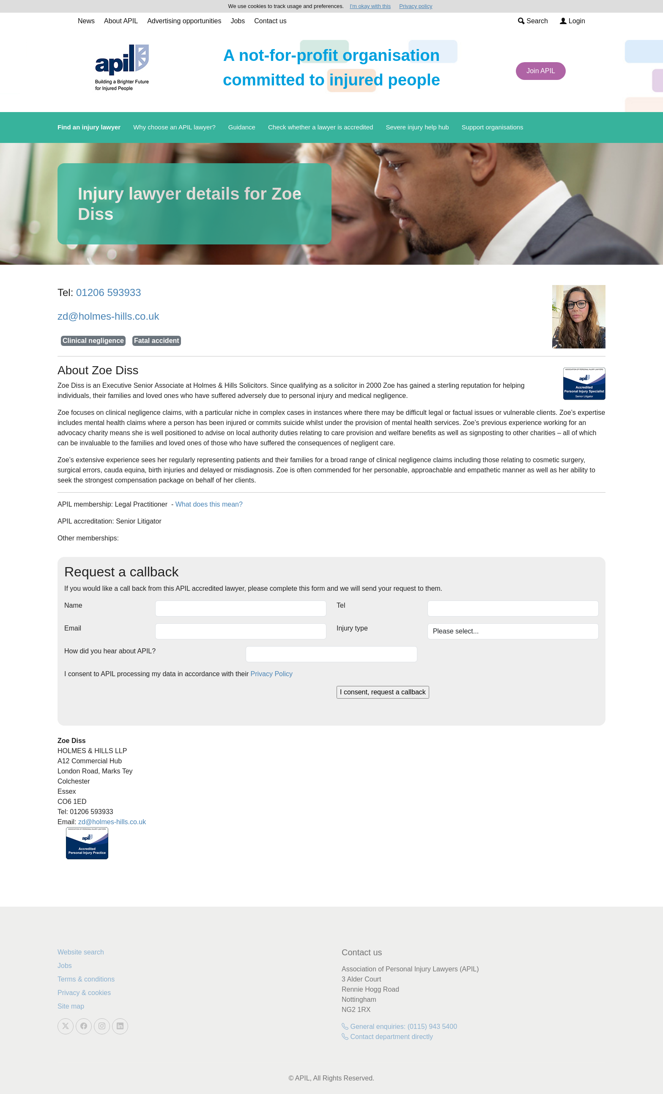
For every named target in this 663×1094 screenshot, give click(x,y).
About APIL (121, 21)
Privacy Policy (272, 673)
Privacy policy (415, 6)
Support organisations (492, 127)
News (86, 21)
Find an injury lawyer (89, 127)
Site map (71, 1006)
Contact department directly (387, 1036)
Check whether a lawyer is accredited (320, 127)
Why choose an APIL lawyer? (174, 127)
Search (533, 21)
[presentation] (128, 702)
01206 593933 (108, 292)
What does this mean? (209, 504)
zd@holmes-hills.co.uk (108, 316)
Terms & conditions (86, 979)
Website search (81, 952)
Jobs (237, 21)
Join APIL (540, 70)
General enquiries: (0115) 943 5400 (399, 1026)
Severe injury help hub (417, 127)
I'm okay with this (370, 6)
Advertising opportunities (184, 21)
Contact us (270, 21)
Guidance (241, 127)
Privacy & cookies (84, 992)
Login (572, 21)
